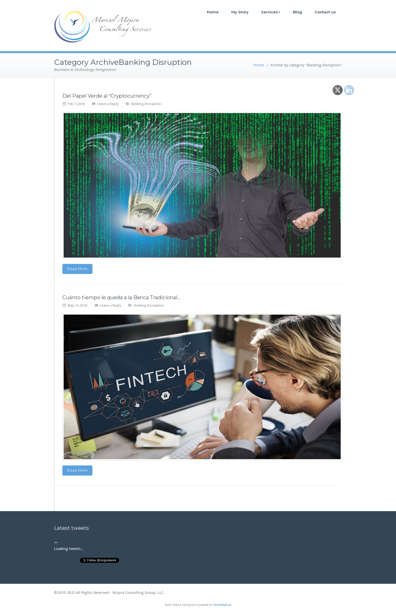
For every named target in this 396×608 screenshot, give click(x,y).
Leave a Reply (107, 104)
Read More (77, 269)
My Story (240, 12)
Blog (297, 12)
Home (213, 12)
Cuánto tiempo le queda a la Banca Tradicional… (121, 297)
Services (270, 12)
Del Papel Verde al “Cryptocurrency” (107, 96)
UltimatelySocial (222, 604)
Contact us (325, 12)
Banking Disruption (146, 104)
